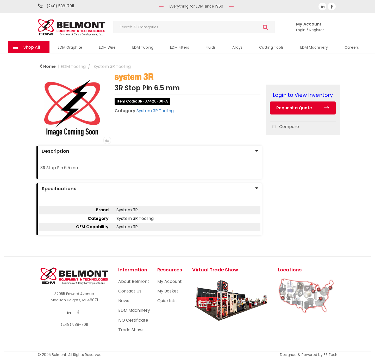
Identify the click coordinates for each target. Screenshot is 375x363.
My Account (169, 281)
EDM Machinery (314, 47)
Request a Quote (294, 108)
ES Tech (330, 354)
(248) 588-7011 (60, 6)
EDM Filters (179, 47)
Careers (352, 47)
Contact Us (129, 291)
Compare (284, 127)
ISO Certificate (133, 320)
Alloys (237, 47)
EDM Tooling (73, 66)
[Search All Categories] (194, 27)
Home (47, 66)
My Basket (167, 291)
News (123, 301)
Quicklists (167, 301)
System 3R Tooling (112, 66)
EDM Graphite (70, 47)
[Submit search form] (265, 27)
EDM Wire (107, 47)
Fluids (211, 47)
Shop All (31, 47)
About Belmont (133, 281)
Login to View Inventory (303, 95)
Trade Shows (131, 330)
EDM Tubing (142, 47)
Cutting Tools (271, 47)
